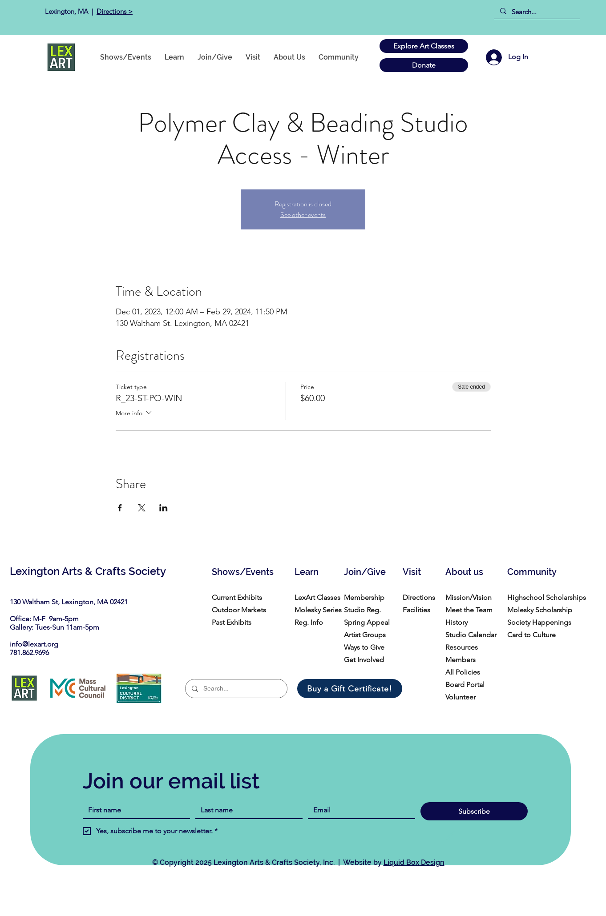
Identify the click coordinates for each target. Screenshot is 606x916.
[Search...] (536, 12)
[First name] (134, 810)
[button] (338, 57)
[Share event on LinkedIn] (163, 507)
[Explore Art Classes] (424, 46)
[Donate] (424, 65)
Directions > (115, 11)
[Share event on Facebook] (120, 507)
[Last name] (246, 810)
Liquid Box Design (414, 862)
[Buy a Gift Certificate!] (349, 688)
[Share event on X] (141, 507)
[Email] (359, 810)
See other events (303, 214)
